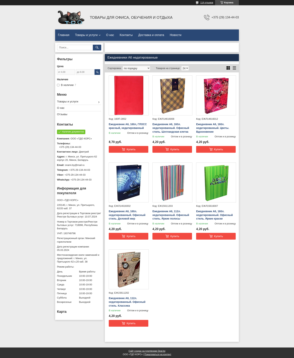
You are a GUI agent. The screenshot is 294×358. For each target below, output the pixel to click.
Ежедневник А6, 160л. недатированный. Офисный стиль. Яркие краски (214, 215)
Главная (63, 35)
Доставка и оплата (151, 35)
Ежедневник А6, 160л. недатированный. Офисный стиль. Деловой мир (127, 215)
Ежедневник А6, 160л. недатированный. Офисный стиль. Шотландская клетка (170, 128)
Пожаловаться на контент (157, 354)
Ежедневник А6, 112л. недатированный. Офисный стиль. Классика (127, 302)
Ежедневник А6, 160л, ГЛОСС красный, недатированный (128, 126)
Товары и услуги (86, 35)
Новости (175, 35)
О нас (110, 35)
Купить (131, 149)
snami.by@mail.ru (75, 165)
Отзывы (62, 114)
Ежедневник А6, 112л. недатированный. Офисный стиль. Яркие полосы (170, 215)
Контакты (126, 35)
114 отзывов (206, 2)
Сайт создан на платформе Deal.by (147, 351)
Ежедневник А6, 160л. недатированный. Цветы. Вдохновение (212, 128)
